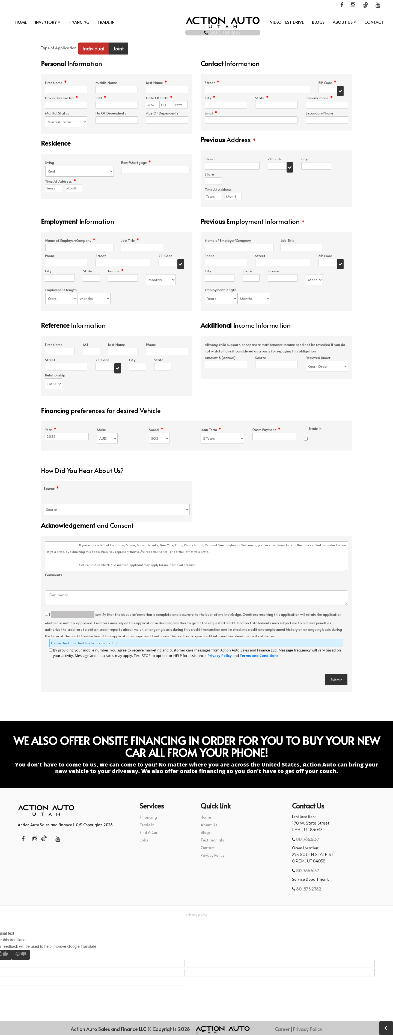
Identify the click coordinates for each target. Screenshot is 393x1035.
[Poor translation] (21, 955)
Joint (118, 49)
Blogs (318, 22)
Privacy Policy (219, 656)
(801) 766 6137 (196, 31)
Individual (93, 49)
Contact (373, 22)
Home (21, 22)
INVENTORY (47, 22)
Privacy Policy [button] (196, 914)
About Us (344, 22)
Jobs (144, 840)
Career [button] (282, 1028)
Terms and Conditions (259, 656)
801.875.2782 (308, 889)
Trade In (106, 22)
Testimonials (212, 840)
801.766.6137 (307, 840)
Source (51, 489)
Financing (79, 22)
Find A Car (148, 832)
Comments (53, 575)
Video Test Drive (287, 22)
